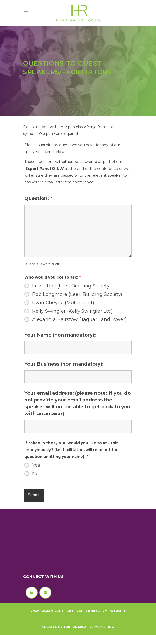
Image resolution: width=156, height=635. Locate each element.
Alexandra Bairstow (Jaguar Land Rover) (79, 319)
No (35, 473)
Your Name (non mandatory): (60, 335)
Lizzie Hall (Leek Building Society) (71, 286)
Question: (38, 198)
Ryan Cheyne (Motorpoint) (63, 302)
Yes (36, 465)
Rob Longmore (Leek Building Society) (77, 294)
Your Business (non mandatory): (64, 364)
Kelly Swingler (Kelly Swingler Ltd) (72, 311)
